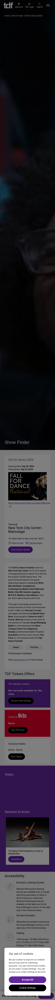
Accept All (27, 979)
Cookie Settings (27, 987)
